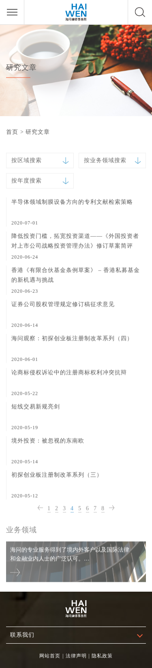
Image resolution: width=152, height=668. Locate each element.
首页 (12, 132)
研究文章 (38, 132)
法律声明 (76, 656)
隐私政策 (102, 656)
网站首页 (49, 656)
